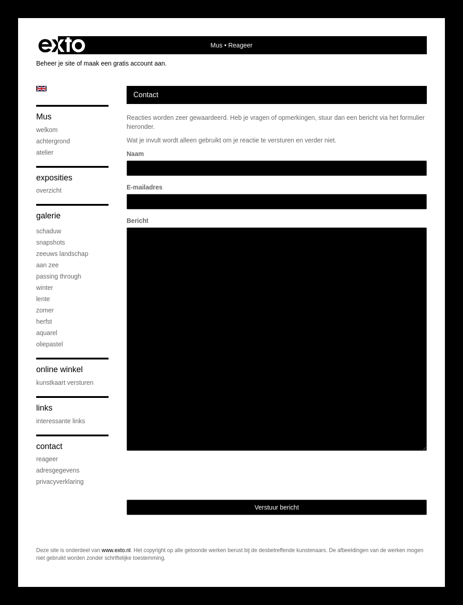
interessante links (60, 421)
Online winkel (59, 369)
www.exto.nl (116, 550)
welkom (46, 129)
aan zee (47, 265)
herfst (44, 321)
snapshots (50, 242)
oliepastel (49, 344)
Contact (49, 446)
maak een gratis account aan (124, 63)
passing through (58, 276)
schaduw (48, 231)
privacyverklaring (60, 481)
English (41, 88)
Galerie (48, 215)
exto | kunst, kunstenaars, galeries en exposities (61, 45)
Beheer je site (55, 63)
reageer (47, 459)
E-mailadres (144, 187)
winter (44, 287)
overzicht (48, 190)
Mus (216, 45)
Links (44, 407)
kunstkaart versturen (65, 382)
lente (43, 298)
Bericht (137, 220)
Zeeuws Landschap (62, 253)
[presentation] (195, 475)
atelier (44, 152)
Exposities (54, 177)
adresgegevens (58, 470)
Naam (135, 153)
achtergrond (53, 141)
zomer (45, 310)
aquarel (46, 332)
